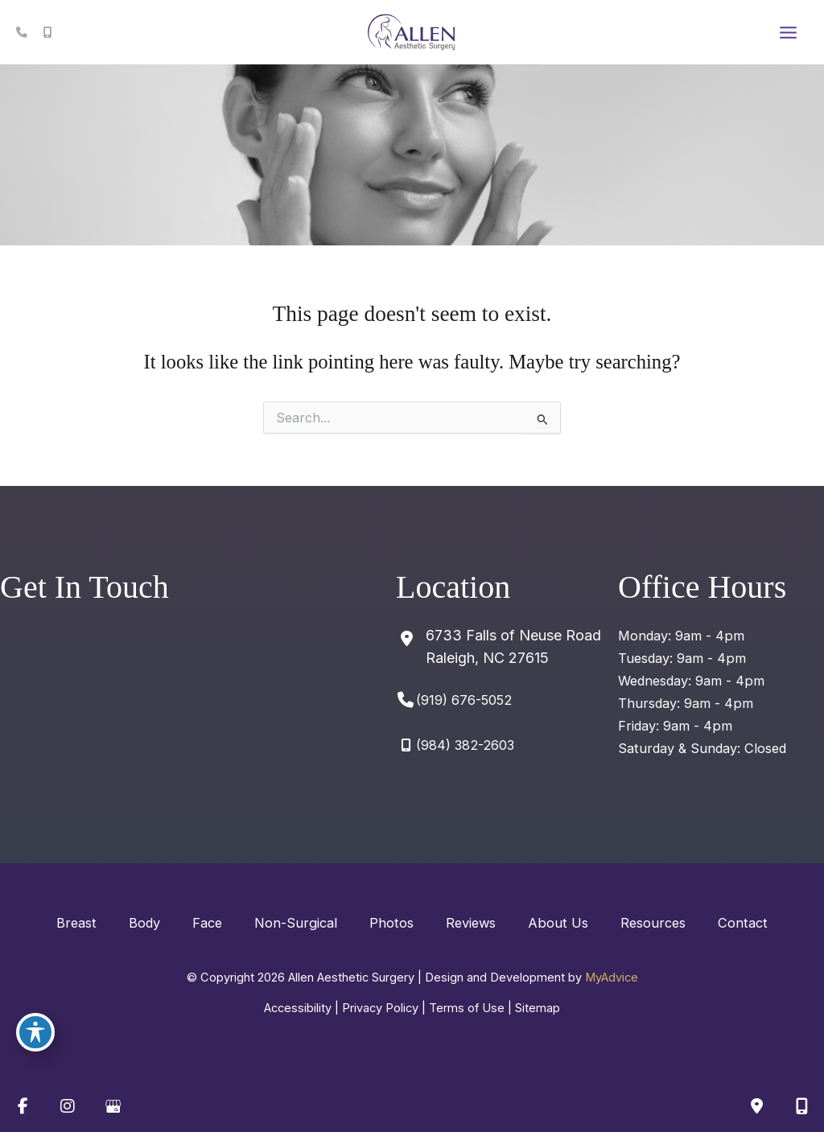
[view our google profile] (112, 1106)
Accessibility (298, 1008)
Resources (653, 923)
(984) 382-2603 (465, 745)
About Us (558, 923)
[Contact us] (756, 1106)
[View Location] (498, 646)
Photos (391, 923)
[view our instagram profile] (67, 1106)
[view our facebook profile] (22, 1106)
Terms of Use (467, 1008)
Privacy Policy (380, 1008)
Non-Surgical (295, 923)
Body (144, 923)
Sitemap (537, 1008)
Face (207, 923)
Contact (743, 923)
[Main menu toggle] (788, 32)
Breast (76, 923)
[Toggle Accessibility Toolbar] (35, 1032)
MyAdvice (611, 977)
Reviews (471, 923)
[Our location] (801, 1106)
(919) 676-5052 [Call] (464, 700)
